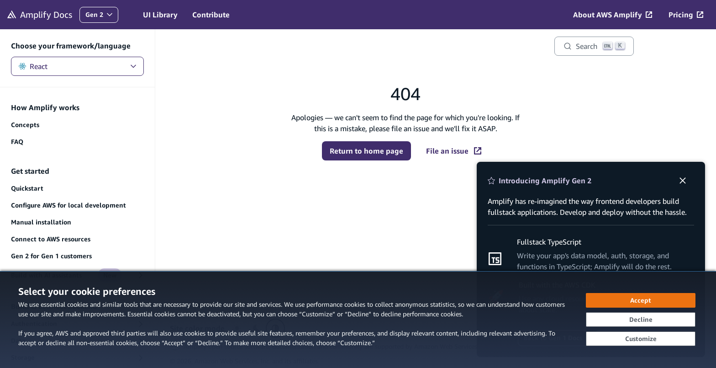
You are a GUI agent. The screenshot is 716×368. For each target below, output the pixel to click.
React (77, 66)
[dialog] (358, 319)
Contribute (211, 14)
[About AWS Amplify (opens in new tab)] (613, 14)
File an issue (453, 150)
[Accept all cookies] (640, 300)
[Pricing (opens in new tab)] (686, 14)
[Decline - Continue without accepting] (640, 319)
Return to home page (366, 150)
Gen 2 (101, 17)
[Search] (594, 46)
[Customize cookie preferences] (640, 338)
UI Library (160, 14)
